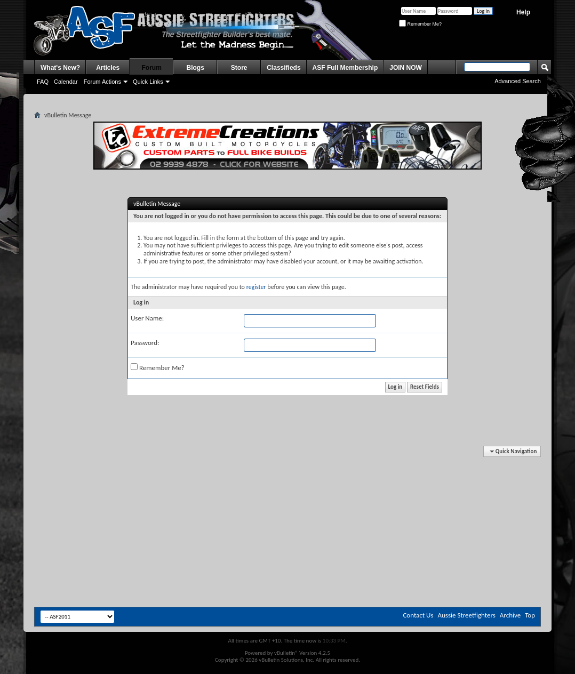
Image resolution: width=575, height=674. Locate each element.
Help (523, 12)
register (256, 287)
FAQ (43, 81)
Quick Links (148, 81)
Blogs (195, 67)
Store (239, 67)
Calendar (66, 81)
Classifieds (283, 67)
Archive (510, 615)
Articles (107, 67)
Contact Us (418, 615)
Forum (152, 67)
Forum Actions (102, 81)
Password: (145, 343)
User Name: (147, 318)
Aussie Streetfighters (467, 615)
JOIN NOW (405, 67)
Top (530, 615)
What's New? (60, 67)
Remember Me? (420, 24)
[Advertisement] (287, 479)
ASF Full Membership (345, 67)
